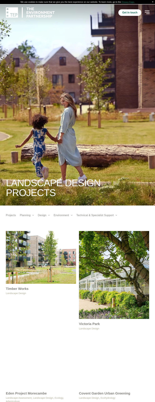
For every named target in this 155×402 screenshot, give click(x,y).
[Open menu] (147, 8)
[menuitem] (11, 211)
